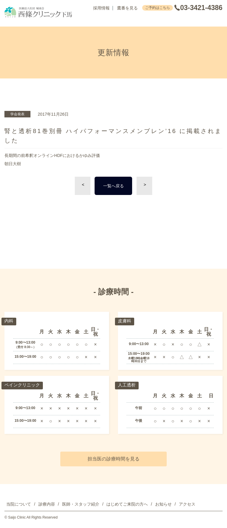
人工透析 (127, 385)
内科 (9, 321)
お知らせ (163, 504)
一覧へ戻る (113, 185)
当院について (18, 504)
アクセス (187, 504)
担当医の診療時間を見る (113, 458)
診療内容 (46, 504)
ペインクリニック (23, 385)
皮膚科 (125, 321)
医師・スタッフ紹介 (80, 504)
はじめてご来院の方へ (127, 504)
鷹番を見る (127, 8)
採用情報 (101, 8)
